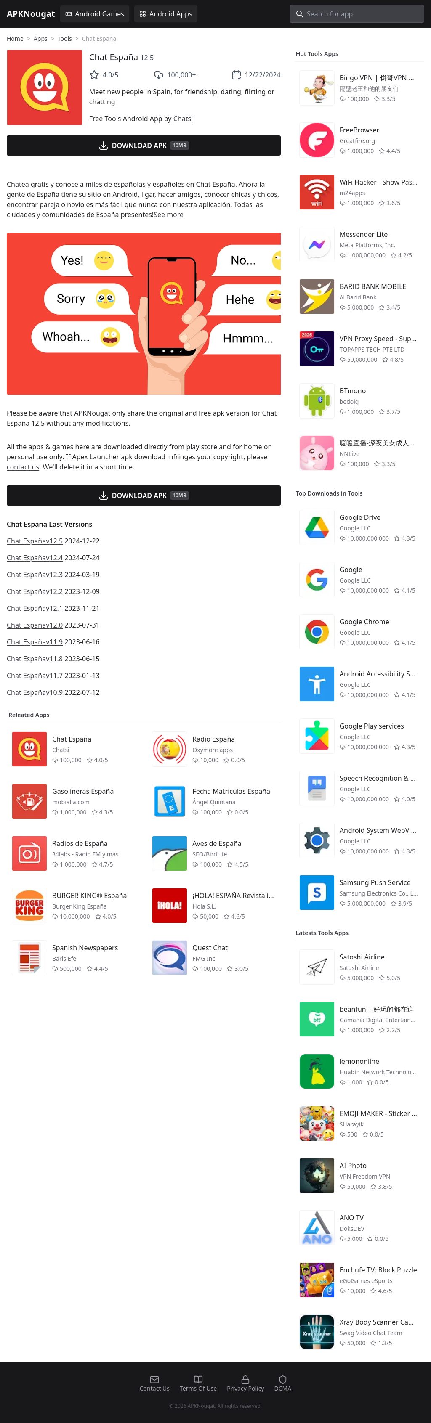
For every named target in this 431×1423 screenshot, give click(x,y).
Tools (65, 38)
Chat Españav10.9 (35, 692)
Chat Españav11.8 (35, 658)
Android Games (94, 14)
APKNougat (31, 13)
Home (15, 38)
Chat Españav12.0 (35, 625)
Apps (41, 38)
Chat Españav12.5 (35, 541)
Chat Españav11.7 (35, 675)
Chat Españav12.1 (35, 608)
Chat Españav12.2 (35, 591)
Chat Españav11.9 (35, 642)
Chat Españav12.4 (35, 557)
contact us (23, 467)
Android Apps (165, 14)
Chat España (113, 57)
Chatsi (183, 118)
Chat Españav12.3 (35, 574)
